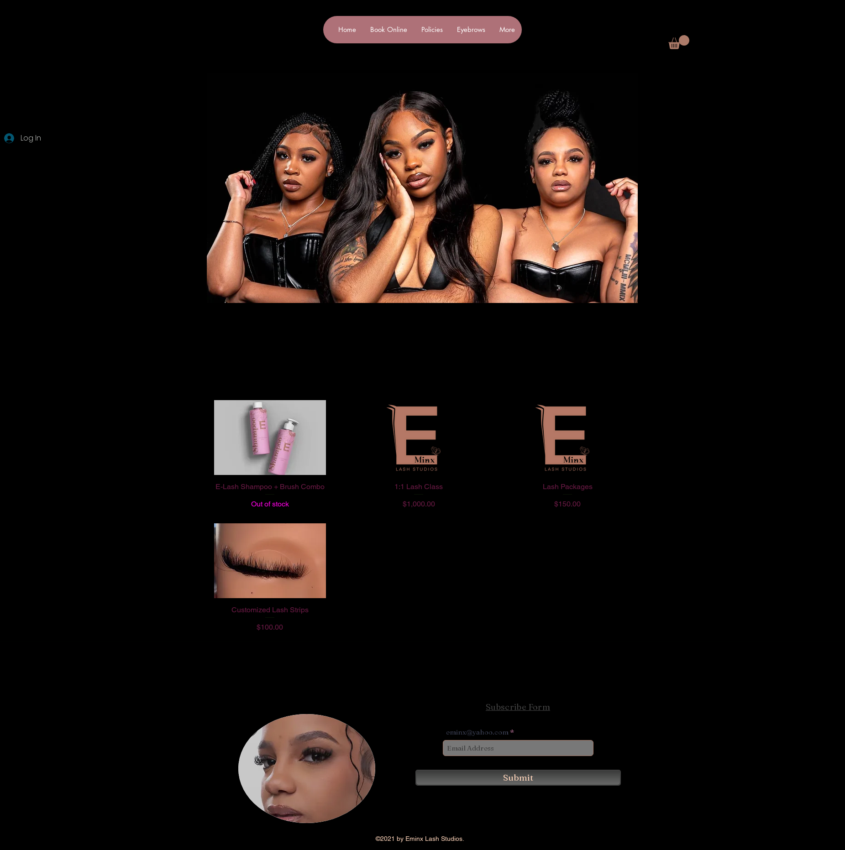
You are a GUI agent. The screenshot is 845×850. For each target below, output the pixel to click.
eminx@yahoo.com (477, 732)
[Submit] (518, 778)
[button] (678, 42)
